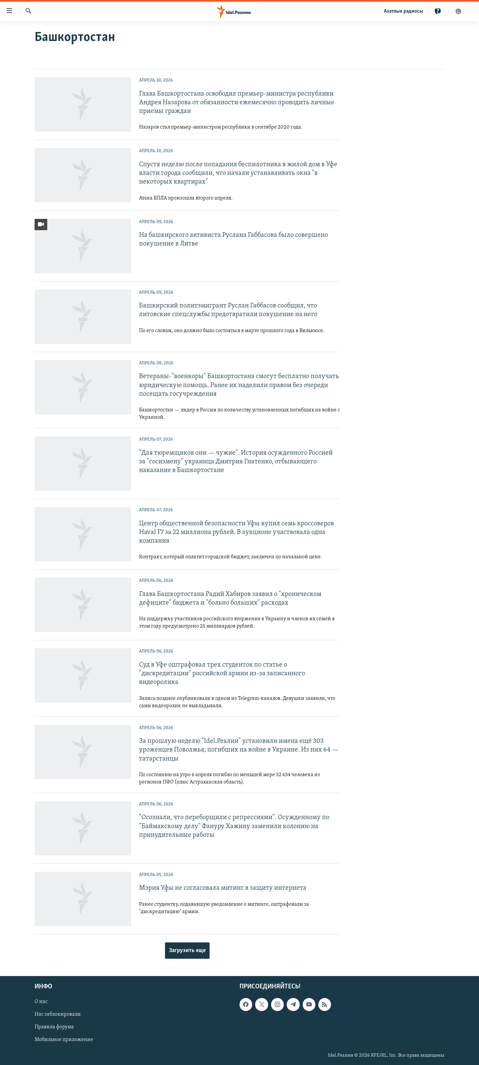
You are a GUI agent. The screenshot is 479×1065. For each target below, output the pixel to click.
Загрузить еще (187, 950)
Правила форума (54, 1027)
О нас (41, 1002)
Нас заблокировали (58, 1014)
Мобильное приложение (64, 1040)
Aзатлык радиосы (403, 11)
